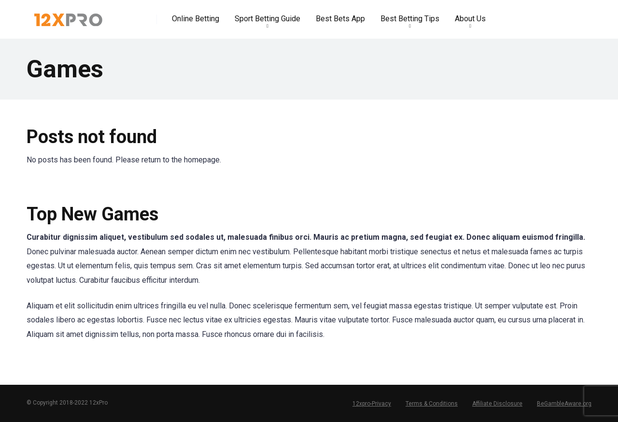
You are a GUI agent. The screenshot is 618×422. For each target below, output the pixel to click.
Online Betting (195, 18)
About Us (470, 18)
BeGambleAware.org (564, 403)
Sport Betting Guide (267, 18)
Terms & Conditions (432, 403)
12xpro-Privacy (371, 403)
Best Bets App (340, 18)
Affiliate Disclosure (497, 403)
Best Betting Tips (409, 18)
